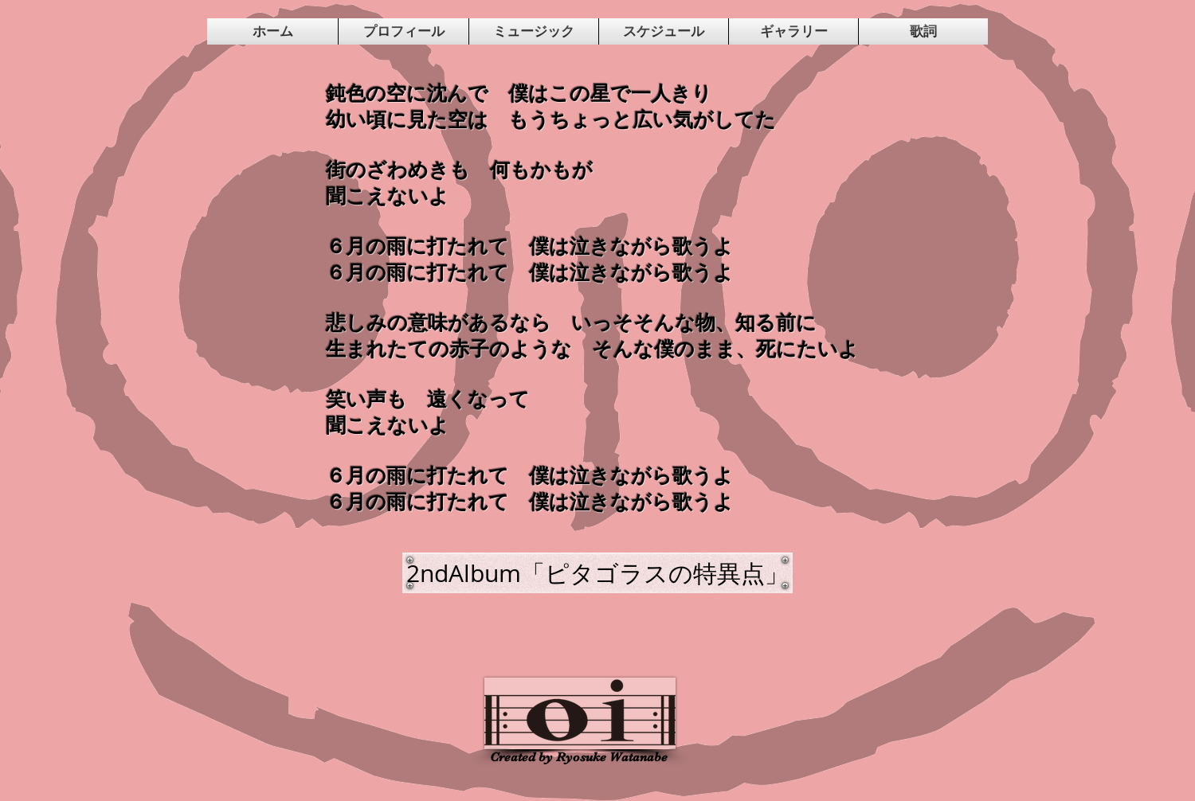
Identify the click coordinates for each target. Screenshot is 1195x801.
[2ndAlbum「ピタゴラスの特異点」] (597, 573)
